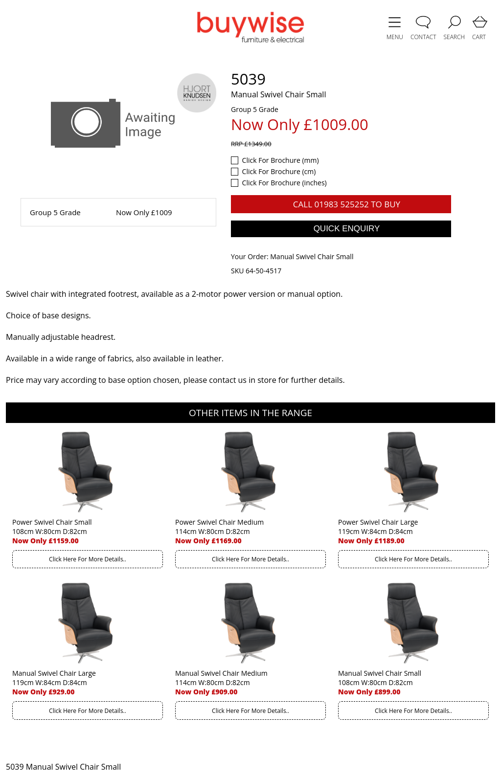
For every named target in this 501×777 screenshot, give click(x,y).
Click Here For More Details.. (87, 559)
